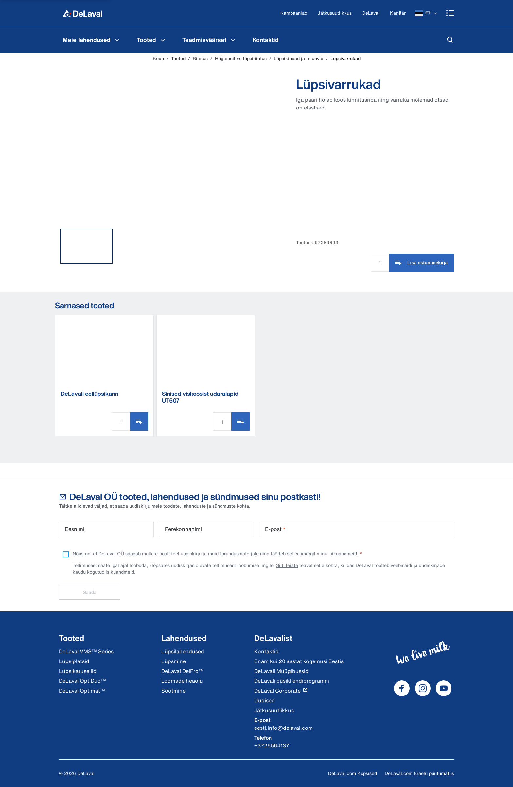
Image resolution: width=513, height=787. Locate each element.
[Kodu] (82, 13)
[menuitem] (92, 39)
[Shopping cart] (450, 13)
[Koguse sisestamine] (379, 263)
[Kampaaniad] (293, 13)
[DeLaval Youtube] (443, 688)
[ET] (426, 13)
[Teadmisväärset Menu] (232, 39)
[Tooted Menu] (162, 39)
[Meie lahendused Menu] (117, 39)
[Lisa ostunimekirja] (421, 263)
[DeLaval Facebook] (401, 688)
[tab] (86, 246)
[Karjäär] (398, 13)
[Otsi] (450, 39)
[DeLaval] (371, 13)
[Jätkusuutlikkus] (334, 13)
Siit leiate (287, 565)
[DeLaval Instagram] (422, 688)
